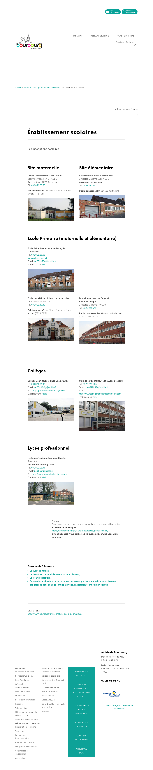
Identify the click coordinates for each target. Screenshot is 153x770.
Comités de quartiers (81, 724)
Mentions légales (113, 705)
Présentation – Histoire (25, 727)
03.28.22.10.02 (90, 185)
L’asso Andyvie (48, 699)
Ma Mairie (77, 36)
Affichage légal (81, 750)
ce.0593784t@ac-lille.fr (45, 261)
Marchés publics (22, 691)
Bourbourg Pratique (125, 42)
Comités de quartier (51, 687)
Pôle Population (22, 680)
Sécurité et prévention (25, 699)
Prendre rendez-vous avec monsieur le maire (81, 690)
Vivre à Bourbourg (125, 36)
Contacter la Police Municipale (81, 709)
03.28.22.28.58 (38, 255)
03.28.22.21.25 (90, 384)
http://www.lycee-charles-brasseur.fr (50, 474)
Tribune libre (21, 708)
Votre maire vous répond (26, 719)
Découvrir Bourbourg (99, 36)
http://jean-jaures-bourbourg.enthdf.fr (50, 390)
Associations (21, 758)
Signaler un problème (81, 673)
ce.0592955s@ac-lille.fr (97, 387)
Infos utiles (47, 707)
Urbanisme (20, 695)
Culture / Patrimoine (24, 742)
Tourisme (19, 731)
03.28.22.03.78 (38, 185)
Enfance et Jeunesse (50, 87)
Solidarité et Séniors (51, 676)
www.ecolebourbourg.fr (38, 258)
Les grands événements (26, 746)
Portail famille (48, 695)
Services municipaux (24, 676)
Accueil (18, 87)
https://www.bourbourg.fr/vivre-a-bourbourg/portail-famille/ (80, 530)
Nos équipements (50, 691)
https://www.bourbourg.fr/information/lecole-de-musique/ (55, 614)
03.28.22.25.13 (90, 308)
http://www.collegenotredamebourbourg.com (100, 394)
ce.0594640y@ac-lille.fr (45, 387)
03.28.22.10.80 (38, 305)
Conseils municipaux (81, 737)
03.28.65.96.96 (38, 384)
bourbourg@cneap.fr (43, 471)
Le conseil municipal (24, 671)
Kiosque (19, 704)
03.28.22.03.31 (38, 467)
